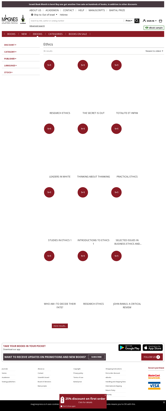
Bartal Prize (117, 10)
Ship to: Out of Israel (43, 15)
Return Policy (110, 390)
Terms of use (78, 377)
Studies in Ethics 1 (60, 240)
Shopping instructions (114, 369)
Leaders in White (59, 176)
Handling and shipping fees (116, 382)
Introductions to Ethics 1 (93, 242)
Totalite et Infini (127, 113)
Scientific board (43, 377)
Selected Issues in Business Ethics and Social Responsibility (127, 244)
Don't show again (68, 406)
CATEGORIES (55, 34)
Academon (52, 10)
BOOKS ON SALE (78, 34)
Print (128, 20)
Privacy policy (78, 373)
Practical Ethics (127, 176)
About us (35, 10)
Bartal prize (77, 382)
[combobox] (77, 21)
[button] (145, 51)
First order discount (113, 373)
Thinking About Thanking (93, 176)
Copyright (76, 369)
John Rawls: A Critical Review (127, 305)
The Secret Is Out (94, 113)
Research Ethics (60, 113)
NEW (24, 34)
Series (4, 373)
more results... (59, 326)
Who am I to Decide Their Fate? (60, 305)
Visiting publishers (8, 382)
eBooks (37, 34)
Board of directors (44, 382)
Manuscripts (97, 10)
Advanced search (37, 26)
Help (81, 10)
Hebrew (64, 14)
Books (11, 34)
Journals (5, 369)
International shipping (114, 386)
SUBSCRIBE (96, 357)
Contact (68, 10)
